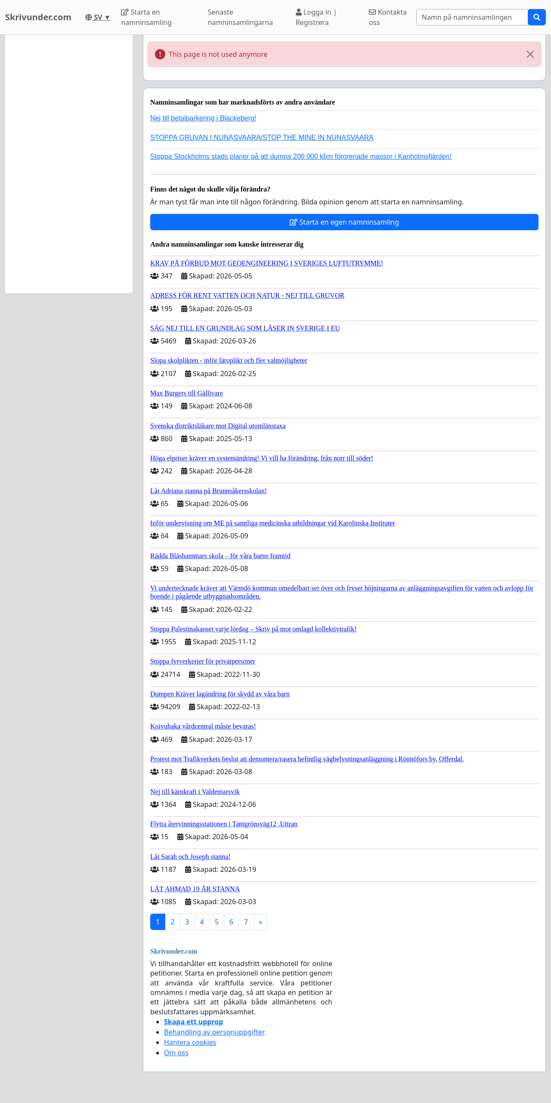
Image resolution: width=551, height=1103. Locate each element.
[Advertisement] (69, 164)
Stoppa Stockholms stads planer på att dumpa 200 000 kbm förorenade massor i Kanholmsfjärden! (301, 156)
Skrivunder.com (38, 17)
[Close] (530, 54)
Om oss (176, 1052)
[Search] (472, 17)
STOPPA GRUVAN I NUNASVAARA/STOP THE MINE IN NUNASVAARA (262, 137)
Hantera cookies (190, 1042)
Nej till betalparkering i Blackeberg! (203, 118)
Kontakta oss (388, 17)
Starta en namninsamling (146, 17)
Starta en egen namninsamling (344, 222)
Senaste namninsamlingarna (240, 17)
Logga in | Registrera (316, 17)
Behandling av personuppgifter (214, 1032)
